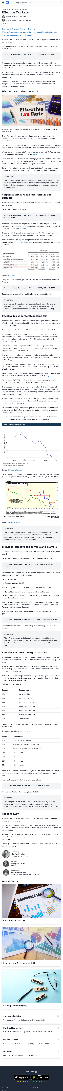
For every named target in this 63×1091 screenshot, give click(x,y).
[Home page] (7, 2)
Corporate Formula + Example (23, 29)
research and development (12, 401)
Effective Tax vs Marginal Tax (13, 35)
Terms (11, 9)
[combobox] (36, 2)
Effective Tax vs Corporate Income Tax (17, 32)
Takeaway (30, 35)
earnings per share (21, 242)
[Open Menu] (2, 2)
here (35, 154)
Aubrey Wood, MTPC (18, 864)
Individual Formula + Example (45, 32)
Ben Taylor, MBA (20, 16)
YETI (24, 228)
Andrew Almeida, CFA (23, 20)
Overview (5, 29)
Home (4, 9)
